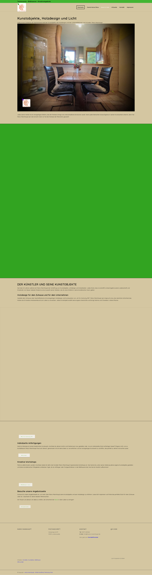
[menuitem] (80, 7)
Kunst (56, 499)
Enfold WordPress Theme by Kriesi (44, 572)
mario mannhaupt (29, 572)
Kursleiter (31, 560)
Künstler (25, 560)
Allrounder (20, 562)
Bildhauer (38, 560)
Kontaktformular (93, 537)
